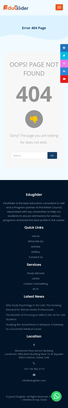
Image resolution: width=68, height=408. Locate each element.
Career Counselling (36, 283)
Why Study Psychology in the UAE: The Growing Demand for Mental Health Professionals (33, 307)
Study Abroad (35, 273)
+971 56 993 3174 (34, 369)
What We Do (35, 241)
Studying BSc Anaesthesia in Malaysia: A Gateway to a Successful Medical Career (34, 327)
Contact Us (36, 257)
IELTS (36, 289)
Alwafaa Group (31, 399)
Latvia (35, 278)
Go (52, 155)
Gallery (35, 252)
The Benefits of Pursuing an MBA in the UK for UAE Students (35, 317)
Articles (35, 246)
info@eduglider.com (34, 380)
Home (36, 236)
